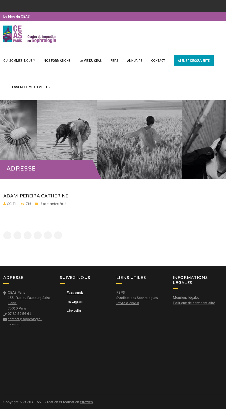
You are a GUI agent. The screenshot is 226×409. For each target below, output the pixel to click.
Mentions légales (186, 297)
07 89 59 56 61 (19, 313)
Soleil (12, 204)
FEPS (120, 292)
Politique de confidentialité (194, 303)
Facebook (71, 293)
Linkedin (70, 310)
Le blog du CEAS (16, 17)
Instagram (71, 301)
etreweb (86, 402)
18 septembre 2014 (52, 204)
